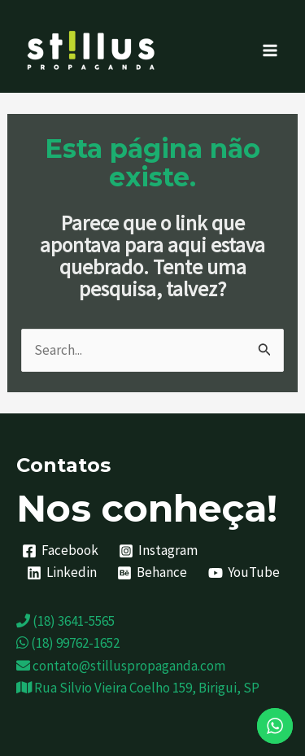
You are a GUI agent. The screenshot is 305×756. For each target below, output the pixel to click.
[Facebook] (60, 551)
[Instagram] (159, 551)
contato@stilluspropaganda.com (120, 666)
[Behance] (153, 573)
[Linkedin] (61, 573)
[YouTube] (244, 573)
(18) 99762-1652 (68, 643)
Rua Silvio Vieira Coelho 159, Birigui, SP (137, 688)
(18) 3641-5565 (65, 621)
